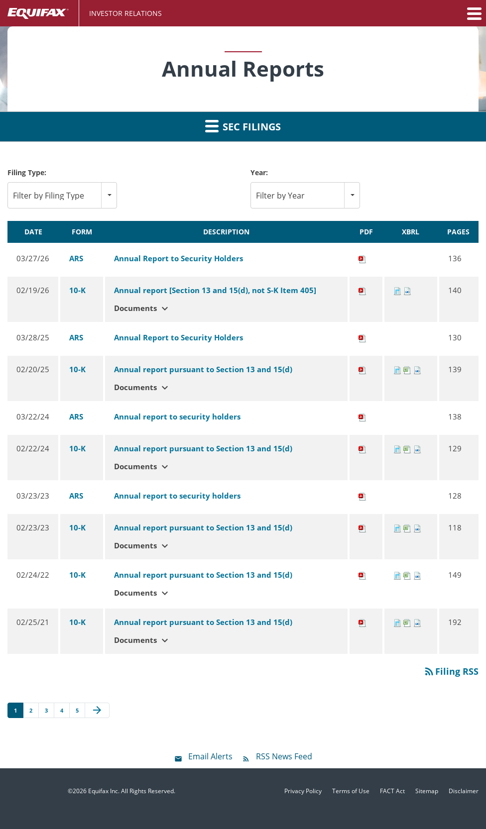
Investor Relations (125, 13)
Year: (259, 172)
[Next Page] (97, 711)
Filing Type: (26, 172)
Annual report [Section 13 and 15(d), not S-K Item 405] (215, 290)
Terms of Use (350, 791)
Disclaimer (464, 791)
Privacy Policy (303, 791)
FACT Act (392, 791)
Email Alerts (210, 756)
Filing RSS (451, 671)
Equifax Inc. (104, 791)
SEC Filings (243, 126)
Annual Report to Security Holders (178, 258)
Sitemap (426, 791)
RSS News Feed (284, 756)
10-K (77, 290)
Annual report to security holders (177, 416)
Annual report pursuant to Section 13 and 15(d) (203, 369)
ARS (76, 258)
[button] (473, 13)
